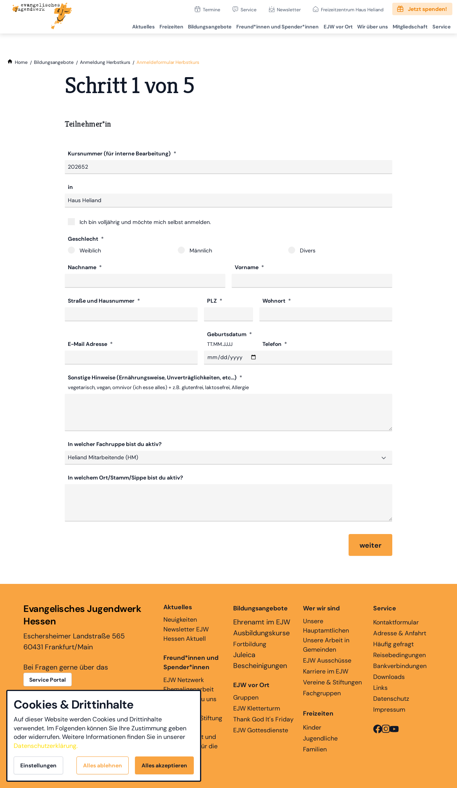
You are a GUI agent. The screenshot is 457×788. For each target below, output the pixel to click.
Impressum (389, 709)
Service (249, 9)
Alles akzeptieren (164, 765)
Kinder (312, 727)
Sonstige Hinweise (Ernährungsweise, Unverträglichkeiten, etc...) (153, 377)
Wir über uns (370, 25)
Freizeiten (166, 25)
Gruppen (251, 691)
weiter (370, 545)
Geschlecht (83, 238)
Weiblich (84, 250)
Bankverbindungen (400, 666)
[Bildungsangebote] (54, 62)
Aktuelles (137, 25)
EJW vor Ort (335, 25)
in (70, 186)
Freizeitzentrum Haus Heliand (352, 9)
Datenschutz (391, 699)
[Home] (21, 62)
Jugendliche (320, 738)
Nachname (82, 267)
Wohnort (274, 300)
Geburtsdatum (227, 334)
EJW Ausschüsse (327, 660)
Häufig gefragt (393, 644)
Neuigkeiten (180, 613)
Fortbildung (249, 644)
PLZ (212, 300)
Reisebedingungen (399, 655)
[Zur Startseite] (42, 16)
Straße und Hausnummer (102, 300)
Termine (211, 9)
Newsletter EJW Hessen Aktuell (186, 634)
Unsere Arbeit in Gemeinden (326, 645)
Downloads (389, 677)
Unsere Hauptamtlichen (326, 626)
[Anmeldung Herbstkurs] (105, 62)
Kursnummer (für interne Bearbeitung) (120, 153)
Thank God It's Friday (263, 719)
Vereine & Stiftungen (332, 682)
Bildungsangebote (205, 25)
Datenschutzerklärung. (46, 746)
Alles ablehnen (102, 765)
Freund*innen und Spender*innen (190, 662)
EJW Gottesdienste (260, 730)
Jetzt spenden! (427, 8)
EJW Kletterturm (256, 708)
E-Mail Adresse (88, 343)
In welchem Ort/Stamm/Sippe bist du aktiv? (125, 477)
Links (380, 688)
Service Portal (47, 679)
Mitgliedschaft (408, 25)
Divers (301, 250)
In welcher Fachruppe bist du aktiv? (114, 444)
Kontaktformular (396, 622)
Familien (315, 749)
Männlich (195, 250)
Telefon (272, 343)
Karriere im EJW (325, 671)
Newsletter (289, 9)
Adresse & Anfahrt (399, 633)
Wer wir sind (321, 608)
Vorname (247, 267)
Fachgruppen (322, 693)
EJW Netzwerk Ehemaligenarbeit (188, 684)
